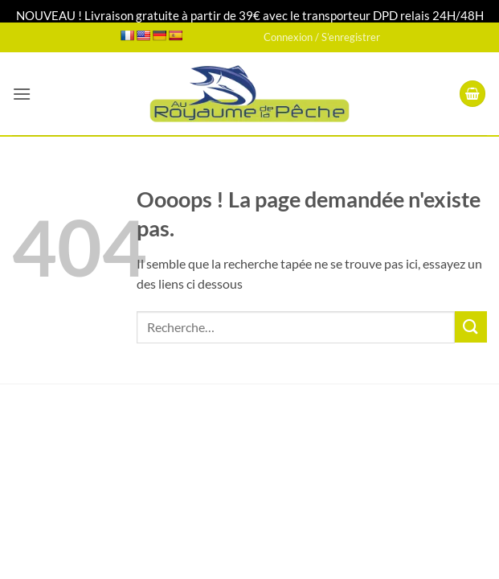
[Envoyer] (471, 327)
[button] (21, 93)
